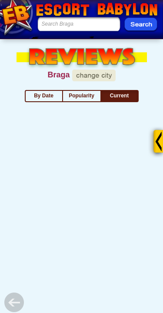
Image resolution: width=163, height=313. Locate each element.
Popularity (81, 96)
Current (119, 96)
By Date (43, 96)
